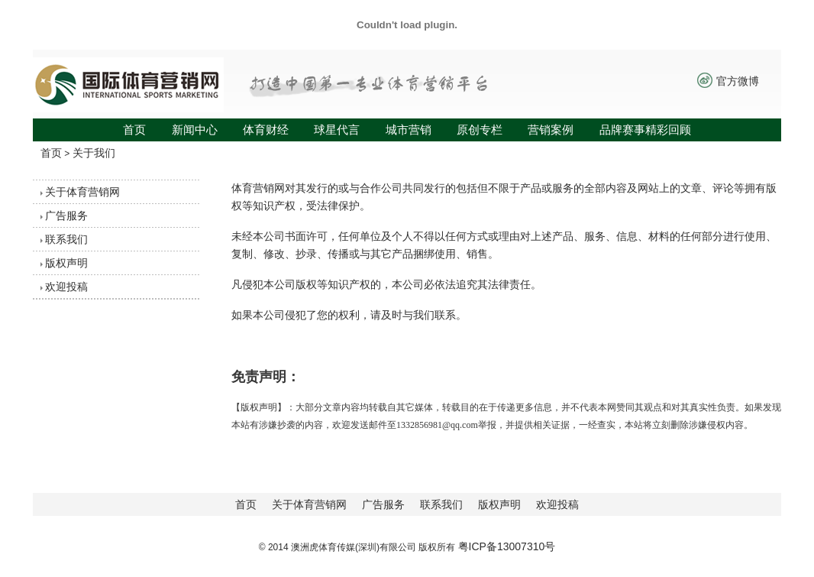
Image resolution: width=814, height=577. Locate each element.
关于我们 (94, 153)
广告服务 (66, 215)
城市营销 (408, 130)
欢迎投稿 (66, 286)
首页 (134, 130)
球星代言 (337, 130)
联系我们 (66, 239)
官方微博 (737, 81)
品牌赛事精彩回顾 (645, 130)
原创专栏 (479, 130)
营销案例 (550, 130)
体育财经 (266, 130)
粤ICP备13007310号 (507, 546)
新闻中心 (195, 130)
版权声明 (66, 263)
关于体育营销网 (82, 192)
